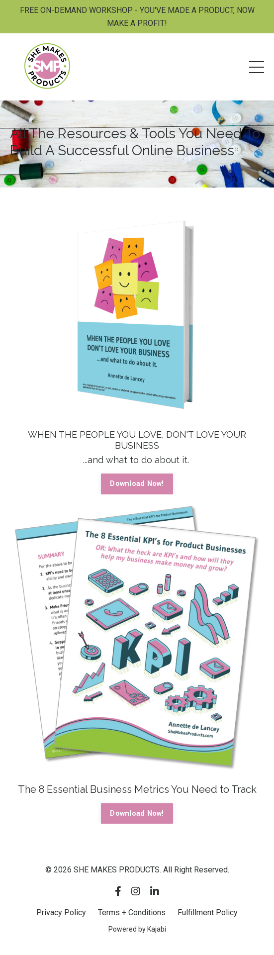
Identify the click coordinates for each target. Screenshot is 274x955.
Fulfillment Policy (208, 912)
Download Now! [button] (137, 483)
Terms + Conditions (132, 912)
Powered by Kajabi (137, 929)
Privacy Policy (61, 912)
